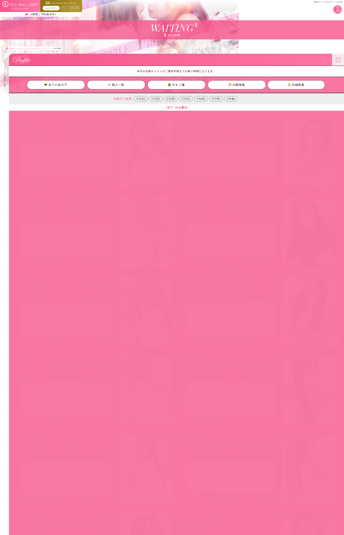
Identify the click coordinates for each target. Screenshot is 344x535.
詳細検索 (296, 84)
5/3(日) (155, 98)
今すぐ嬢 (176, 84)
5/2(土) (140, 98)
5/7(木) (216, 98)
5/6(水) (201, 98)
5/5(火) (186, 98)
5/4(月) (171, 98)
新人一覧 (116, 84)
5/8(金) (231, 98)
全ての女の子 (55, 84)
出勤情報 (236, 84)
